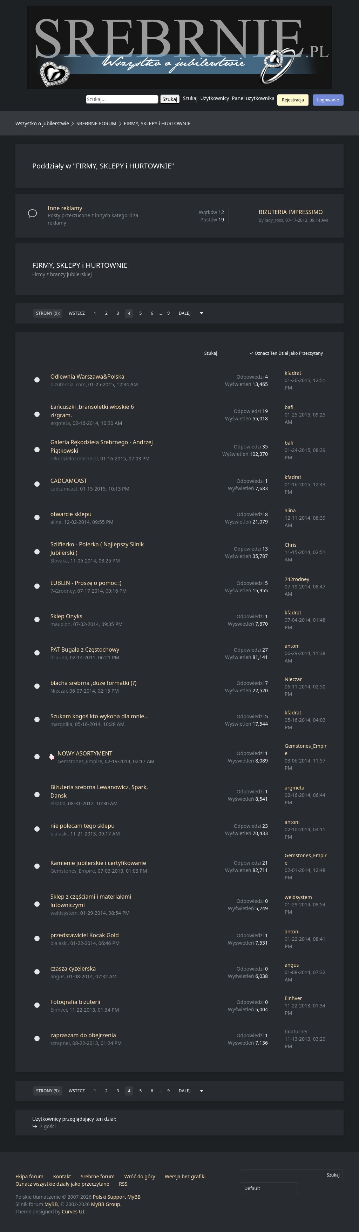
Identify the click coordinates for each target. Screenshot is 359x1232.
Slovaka (59, 560)
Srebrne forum (97, 1176)
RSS (123, 1183)
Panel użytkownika (253, 98)
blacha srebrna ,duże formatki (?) (93, 683)
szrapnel (60, 1043)
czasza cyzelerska (73, 968)
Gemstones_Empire (79, 761)
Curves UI (73, 1211)
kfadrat (293, 372)
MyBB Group (105, 1204)
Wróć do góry (139, 1176)
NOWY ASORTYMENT (84, 753)
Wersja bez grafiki (185, 1176)
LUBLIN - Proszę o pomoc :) (86, 583)
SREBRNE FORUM (96, 123)
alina (56, 522)
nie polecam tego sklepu (82, 826)
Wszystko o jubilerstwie (42, 123)
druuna (58, 657)
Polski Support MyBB (117, 1196)
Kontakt (62, 1176)
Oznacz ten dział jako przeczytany (286, 353)
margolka (61, 724)
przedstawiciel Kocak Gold (84, 935)
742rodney (62, 590)
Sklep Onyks (66, 616)
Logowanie (328, 100)
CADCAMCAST (68, 481)
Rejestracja (293, 100)
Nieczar (58, 690)
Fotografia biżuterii (75, 1002)
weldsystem (64, 913)
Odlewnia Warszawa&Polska (87, 376)
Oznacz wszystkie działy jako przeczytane (62, 1183)
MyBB (51, 1204)
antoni (292, 645)
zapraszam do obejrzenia (83, 1035)
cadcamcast (63, 488)
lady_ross (274, 220)
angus (57, 976)
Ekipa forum (29, 1176)
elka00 (58, 803)
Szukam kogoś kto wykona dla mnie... (99, 716)
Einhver (58, 1009)
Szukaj (190, 98)
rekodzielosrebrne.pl (74, 458)
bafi (289, 407)
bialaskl (59, 833)
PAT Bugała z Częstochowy (85, 649)
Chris (291, 544)
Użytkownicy (215, 98)
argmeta (60, 423)
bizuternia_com (68, 384)
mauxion (60, 624)
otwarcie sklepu (71, 514)
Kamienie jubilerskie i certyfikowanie (98, 863)
